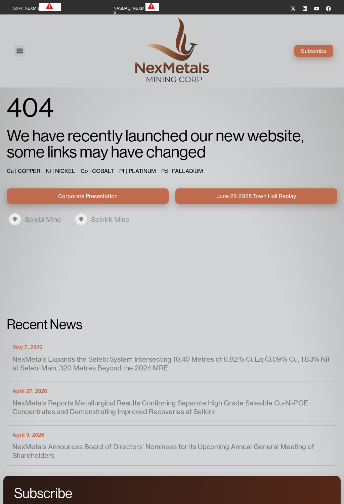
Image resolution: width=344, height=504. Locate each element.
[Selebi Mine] (15, 219)
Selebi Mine (43, 219)
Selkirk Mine (110, 219)
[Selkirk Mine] (81, 219)
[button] (19, 51)
